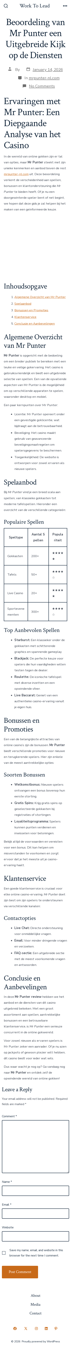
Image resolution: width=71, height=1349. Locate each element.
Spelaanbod (22, 303)
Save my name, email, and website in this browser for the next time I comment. (36, 1252)
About (35, 1295)
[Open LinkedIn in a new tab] (46, 1328)
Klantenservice (25, 317)
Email (6, 1205)
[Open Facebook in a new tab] (15, 1328)
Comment (9, 1116)
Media (35, 1304)
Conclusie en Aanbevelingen (34, 323)
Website (8, 1227)
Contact (35, 1313)
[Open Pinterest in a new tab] (56, 1328)
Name (7, 1182)
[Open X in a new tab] (25, 1328)
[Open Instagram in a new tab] (36, 1328)
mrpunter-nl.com (44, 78)
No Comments (42, 86)
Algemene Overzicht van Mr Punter (40, 297)
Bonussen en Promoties (31, 310)
